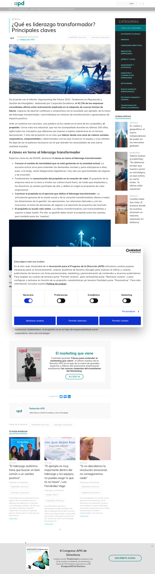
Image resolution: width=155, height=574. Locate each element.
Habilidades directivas (77, 37)
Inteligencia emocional (90, 492)
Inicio (11, 9)
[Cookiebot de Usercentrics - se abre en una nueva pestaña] (128, 251)
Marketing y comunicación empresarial (127, 75)
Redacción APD (27, 39)
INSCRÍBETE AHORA (125, 558)
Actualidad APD (21, 9)
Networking (126, 83)
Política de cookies (56, 283)
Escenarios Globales (130, 34)
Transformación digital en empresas (130, 106)
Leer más (13, 519)
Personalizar (128, 311)
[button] (60, 529)
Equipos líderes (52, 495)
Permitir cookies (120, 320)
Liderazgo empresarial (100, 37)
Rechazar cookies (35, 320)
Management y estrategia (127, 66)
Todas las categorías (131, 28)
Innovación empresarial (126, 52)
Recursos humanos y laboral (130, 98)
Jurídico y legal (128, 59)
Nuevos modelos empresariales (128, 90)
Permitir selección (78, 320)
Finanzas (125, 40)
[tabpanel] (24, 481)
